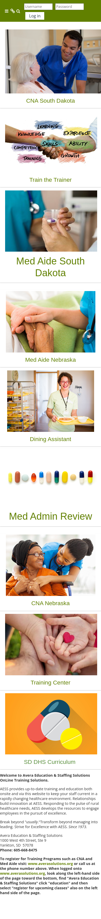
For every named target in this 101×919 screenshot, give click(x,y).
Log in (35, 16)
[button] (18, 11)
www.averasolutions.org (50, 863)
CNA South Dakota (50, 100)
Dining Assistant (50, 439)
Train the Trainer (50, 179)
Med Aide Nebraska (50, 359)
